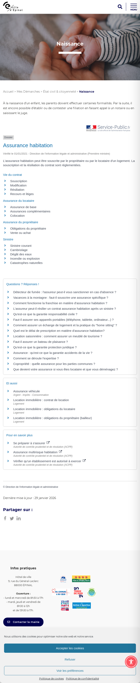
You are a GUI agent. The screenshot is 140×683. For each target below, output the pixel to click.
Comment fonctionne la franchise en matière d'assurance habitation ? (60, 303)
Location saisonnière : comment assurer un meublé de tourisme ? (57, 336)
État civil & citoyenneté (59, 91)
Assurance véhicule (26, 391)
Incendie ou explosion (25, 258)
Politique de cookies (51, 678)
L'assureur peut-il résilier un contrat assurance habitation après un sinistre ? (64, 308)
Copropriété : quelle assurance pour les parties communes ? (54, 364)
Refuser (70, 659)
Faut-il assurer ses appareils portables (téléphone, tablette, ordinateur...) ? (63, 319)
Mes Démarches (28, 91)
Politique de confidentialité (82, 678)
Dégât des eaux (21, 254)
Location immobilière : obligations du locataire (44, 409)
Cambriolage (19, 250)
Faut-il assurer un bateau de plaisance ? (40, 341)
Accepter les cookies (70, 648)
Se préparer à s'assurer (31, 443)
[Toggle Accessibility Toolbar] (131, 662)
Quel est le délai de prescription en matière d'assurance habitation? (58, 330)
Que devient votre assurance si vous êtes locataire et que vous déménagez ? (65, 369)
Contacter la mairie (23, 622)
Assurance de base (23, 207)
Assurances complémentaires (30, 211)
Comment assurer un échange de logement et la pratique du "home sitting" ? (65, 325)
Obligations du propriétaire (28, 228)
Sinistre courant (20, 245)
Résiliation (17, 189)
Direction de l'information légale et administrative (32, 487)
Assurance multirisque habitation (37, 452)
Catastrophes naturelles (26, 263)
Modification (18, 185)
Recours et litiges (22, 194)
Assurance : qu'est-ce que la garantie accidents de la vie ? (52, 352)
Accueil (8, 91)
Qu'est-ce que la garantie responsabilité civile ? (45, 314)
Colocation (17, 215)
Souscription (18, 181)
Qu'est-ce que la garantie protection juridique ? (45, 347)
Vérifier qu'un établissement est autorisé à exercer (49, 461)
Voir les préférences (70, 670)
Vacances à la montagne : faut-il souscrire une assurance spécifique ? (60, 297)
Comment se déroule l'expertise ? (36, 358)
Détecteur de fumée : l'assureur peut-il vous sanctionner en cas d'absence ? (64, 292)
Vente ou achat (20, 232)
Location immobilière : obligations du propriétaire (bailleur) (52, 418)
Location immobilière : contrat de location (41, 400)
